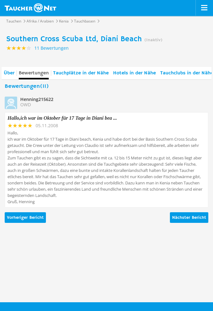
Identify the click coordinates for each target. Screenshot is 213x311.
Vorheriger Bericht (25, 217)
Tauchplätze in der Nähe (81, 73)
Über (9, 73)
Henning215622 (36, 99)
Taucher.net (30, 7)
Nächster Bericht (189, 217)
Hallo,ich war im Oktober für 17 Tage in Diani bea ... (62, 118)
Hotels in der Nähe (134, 73)
